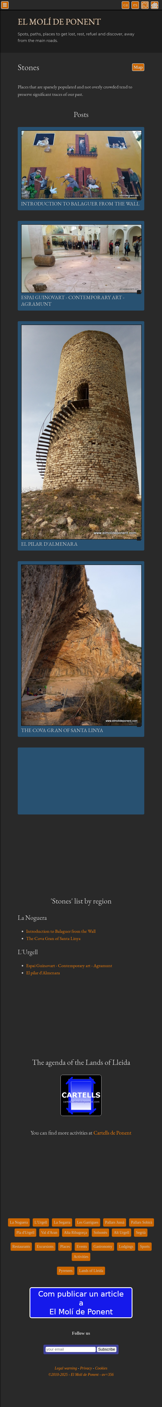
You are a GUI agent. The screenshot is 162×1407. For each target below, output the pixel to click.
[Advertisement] (81, 781)
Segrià (141, 1232)
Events (82, 1246)
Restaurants (21, 1246)
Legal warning (66, 1368)
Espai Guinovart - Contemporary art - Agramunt (69, 965)
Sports (145, 1246)
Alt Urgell (121, 1232)
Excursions (45, 1246)
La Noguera (19, 1222)
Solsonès (100, 1232)
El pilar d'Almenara (49, 544)
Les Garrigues (87, 1222)
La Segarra (62, 1222)
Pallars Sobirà (141, 1222)
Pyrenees (66, 1271)
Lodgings (126, 1246)
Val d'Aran (49, 1232)
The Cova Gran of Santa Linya (62, 730)
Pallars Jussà (114, 1222)
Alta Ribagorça (75, 1232)
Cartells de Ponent (112, 1132)
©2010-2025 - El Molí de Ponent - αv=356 (81, 1374)
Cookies (101, 1368)
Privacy (86, 1368)
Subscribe (106, 1349)
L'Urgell (41, 1222)
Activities (81, 1257)
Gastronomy (102, 1246)
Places (65, 1246)
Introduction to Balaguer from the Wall (80, 203)
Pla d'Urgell (25, 1232)
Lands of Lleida (91, 1271)
